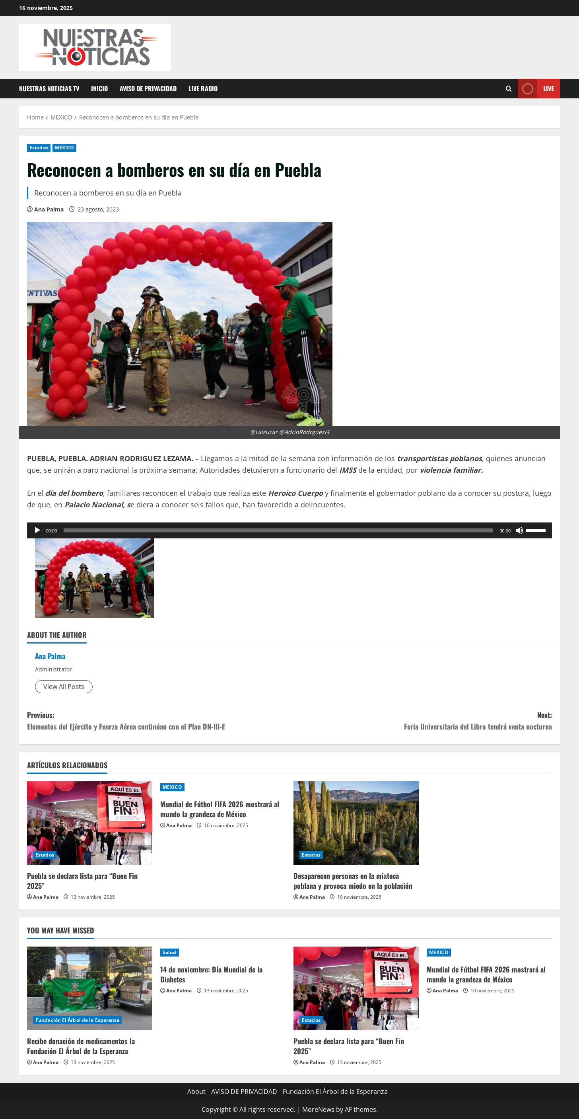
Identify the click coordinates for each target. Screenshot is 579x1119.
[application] (289, 530)
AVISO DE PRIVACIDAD (148, 88)
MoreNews (318, 1109)
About (196, 1091)
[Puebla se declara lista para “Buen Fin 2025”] (89, 823)
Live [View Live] (536, 88)
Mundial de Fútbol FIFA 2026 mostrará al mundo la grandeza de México (219, 809)
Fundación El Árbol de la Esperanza (77, 1020)
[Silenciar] (519, 530)
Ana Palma (49, 209)
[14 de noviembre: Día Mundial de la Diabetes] (223, 953)
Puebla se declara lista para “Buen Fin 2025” (82, 881)
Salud (170, 952)
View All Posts (63, 686)
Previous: (158, 721)
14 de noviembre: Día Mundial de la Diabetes (211, 974)
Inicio (99, 88)
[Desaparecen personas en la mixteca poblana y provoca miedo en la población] (356, 823)
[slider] (279, 530)
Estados (38, 147)
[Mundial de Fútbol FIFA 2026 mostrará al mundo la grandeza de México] (223, 787)
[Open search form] (509, 88)
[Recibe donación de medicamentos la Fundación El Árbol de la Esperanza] (89, 988)
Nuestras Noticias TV (49, 88)
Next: (421, 721)
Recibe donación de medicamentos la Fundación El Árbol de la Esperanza (81, 1046)
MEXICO (64, 147)
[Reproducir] (37, 530)
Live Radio (203, 88)
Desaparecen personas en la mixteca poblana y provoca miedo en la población (352, 881)
